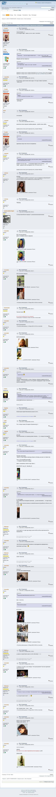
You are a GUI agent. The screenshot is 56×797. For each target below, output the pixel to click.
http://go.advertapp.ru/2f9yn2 (41, 72)
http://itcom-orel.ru (20, 404)
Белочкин (7, 307)
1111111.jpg (19, 287)
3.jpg (18, 249)
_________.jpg (20, 347)
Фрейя (6, 408)
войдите (18, 7)
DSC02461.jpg (20, 518)
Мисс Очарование (23, 28)
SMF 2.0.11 (23, 790)
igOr (5, 420)
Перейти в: (41, 781)
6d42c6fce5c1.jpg (20, 735)
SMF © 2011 (28, 790)
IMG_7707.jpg (20, 299)
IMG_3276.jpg (20, 632)
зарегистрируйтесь (5, 8)
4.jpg (18, 261)
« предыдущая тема (42, 21)
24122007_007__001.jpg (21, 766)
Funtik (6, 28)
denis (5, 388)
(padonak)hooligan (9, 211)
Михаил (6, 526)
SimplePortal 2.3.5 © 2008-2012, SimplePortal (28, 791)
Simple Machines (33, 790)
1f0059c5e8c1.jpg (20, 479)
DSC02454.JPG (20, 581)
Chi (5, 49)
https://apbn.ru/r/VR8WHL (40, 73)
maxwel (6, 120)
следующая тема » (50, 21)
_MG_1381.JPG (20, 677)
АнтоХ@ (6, 230)
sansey (6, 173)
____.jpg (19, 192)
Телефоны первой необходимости (44, 2)
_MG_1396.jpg (20, 622)
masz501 (6, 77)
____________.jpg (20, 359)
